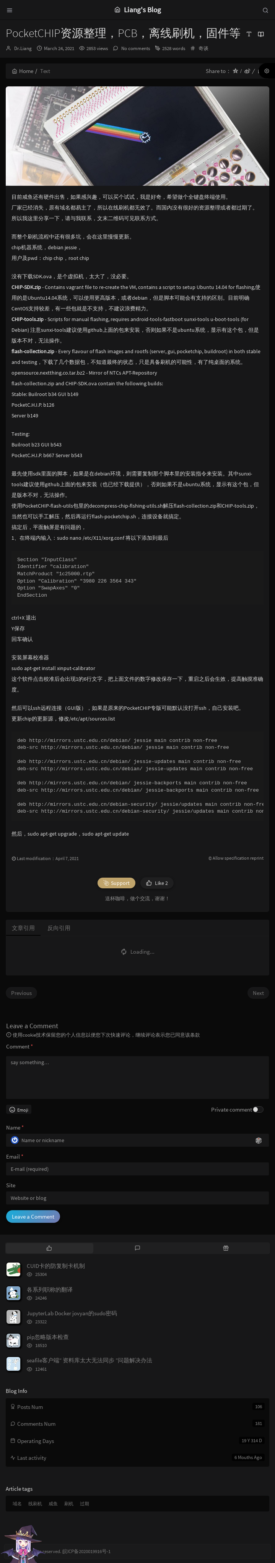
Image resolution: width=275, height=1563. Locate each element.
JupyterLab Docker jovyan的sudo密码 (72, 1313)
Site (10, 1185)
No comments (135, 48)
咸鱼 (53, 1503)
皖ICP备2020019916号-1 (86, 1551)
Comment (19, 1046)
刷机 (68, 1503)
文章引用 (23, 928)
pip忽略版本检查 (48, 1337)
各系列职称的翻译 (50, 1289)
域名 (17, 1503)
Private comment (231, 1109)
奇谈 (203, 48)
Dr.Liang (23, 48)
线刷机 (35, 1503)
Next (258, 993)
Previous (21, 993)
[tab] (49, 1248)
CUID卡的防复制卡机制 (56, 1265)
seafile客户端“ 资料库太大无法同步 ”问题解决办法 (89, 1360)
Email (14, 1156)
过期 (84, 1503)
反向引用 (58, 928)
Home (22, 71)
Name (15, 1127)
